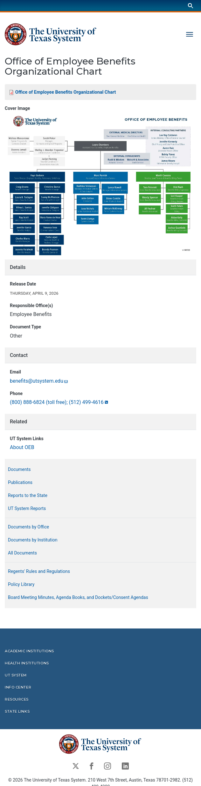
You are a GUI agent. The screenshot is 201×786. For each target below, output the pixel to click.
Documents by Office (28, 526)
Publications (20, 482)
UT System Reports (27, 508)
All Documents (22, 552)
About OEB (22, 447)
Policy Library (21, 584)
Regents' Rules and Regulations (39, 571)
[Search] (191, 5)
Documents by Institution (33, 539)
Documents (19, 469)
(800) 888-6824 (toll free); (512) (59, 402)
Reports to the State (27, 495)
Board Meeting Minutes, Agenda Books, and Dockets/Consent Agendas (78, 597)
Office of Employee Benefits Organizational (65, 92)
